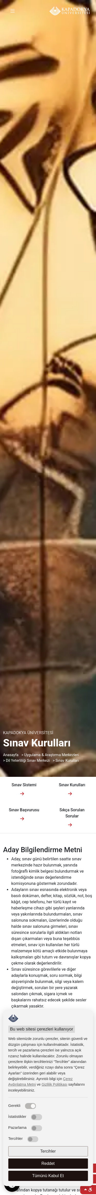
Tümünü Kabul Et (48, 1176)
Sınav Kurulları (67, 760)
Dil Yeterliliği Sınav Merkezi (28, 760)
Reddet (48, 1163)
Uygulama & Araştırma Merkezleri (51, 755)
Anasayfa (10, 755)
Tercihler (48, 1151)
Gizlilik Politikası (54, 1084)
